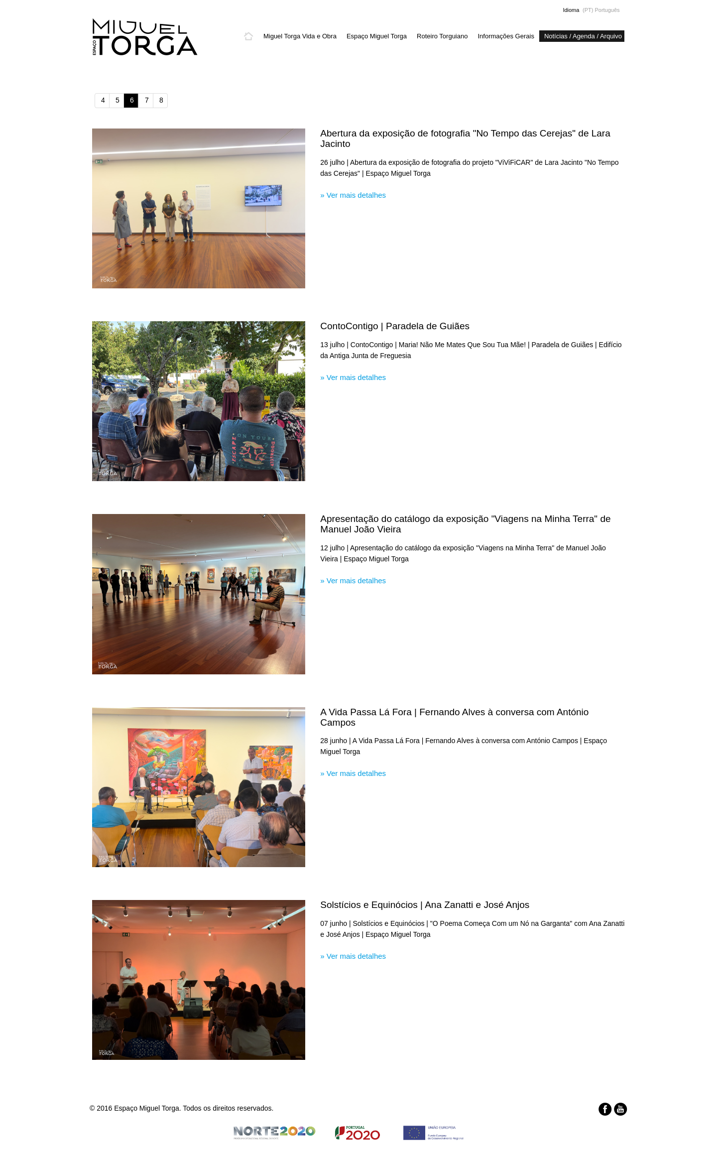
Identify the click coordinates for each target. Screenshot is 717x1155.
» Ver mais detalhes (353, 195)
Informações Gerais (506, 36)
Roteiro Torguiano (442, 36)
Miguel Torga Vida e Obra (300, 36)
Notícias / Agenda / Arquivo (583, 36)
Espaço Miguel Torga (377, 36)
